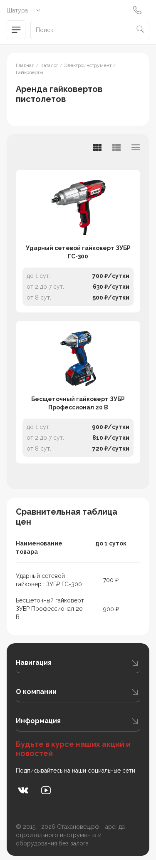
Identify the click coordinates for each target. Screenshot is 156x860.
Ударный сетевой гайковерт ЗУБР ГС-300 (78, 252)
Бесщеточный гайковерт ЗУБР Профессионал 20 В (78, 403)
